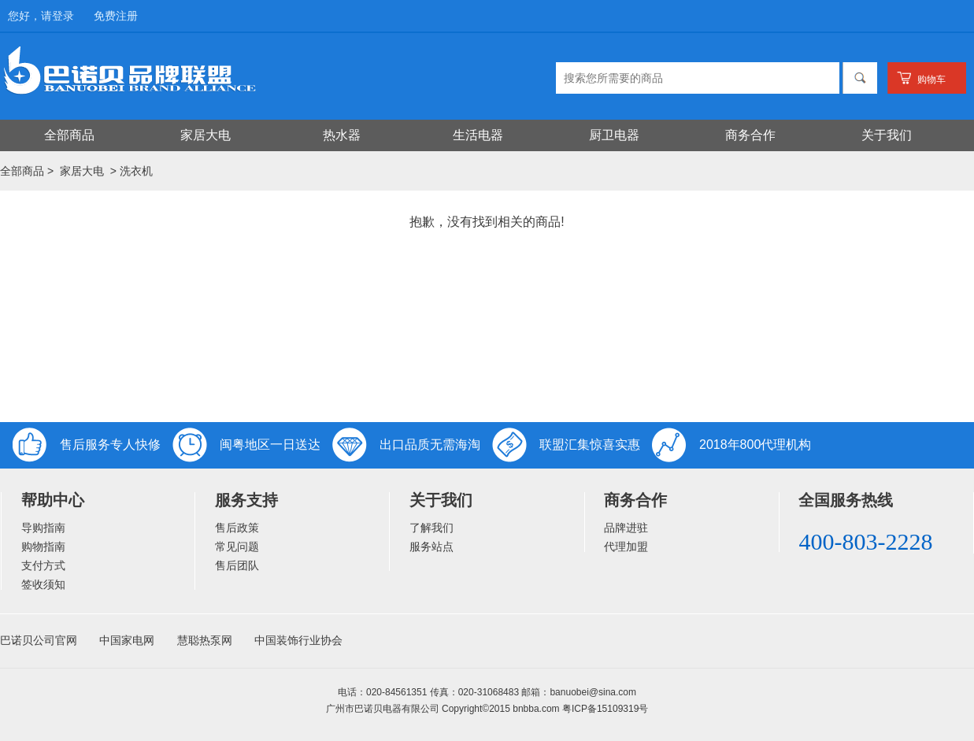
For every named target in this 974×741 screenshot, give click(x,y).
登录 (63, 15)
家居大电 (205, 135)
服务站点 (431, 546)
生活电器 (478, 135)
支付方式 (43, 565)
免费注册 (116, 15)
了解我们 (431, 527)
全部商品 (69, 135)
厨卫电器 (614, 135)
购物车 (931, 79)
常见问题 (237, 546)
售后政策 (237, 527)
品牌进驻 (626, 527)
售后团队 (237, 565)
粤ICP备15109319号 (605, 708)
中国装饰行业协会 (298, 640)
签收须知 (43, 584)
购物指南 (43, 546)
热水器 (342, 135)
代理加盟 (626, 546)
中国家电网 (126, 640)
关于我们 (886, 135)
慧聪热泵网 (204, 640)
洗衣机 (136, 171)
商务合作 (750, 135)
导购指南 (43, 527)
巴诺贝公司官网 (38, 640)
